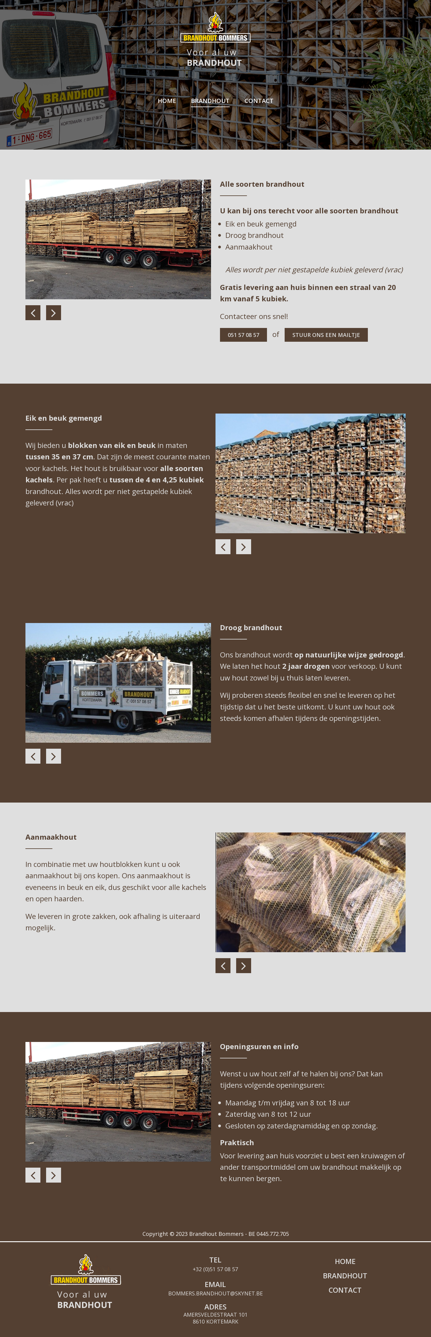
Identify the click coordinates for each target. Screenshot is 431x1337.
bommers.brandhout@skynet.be (215, 1278)
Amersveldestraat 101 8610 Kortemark (215, 1303)
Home (167, 101)
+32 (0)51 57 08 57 (215, 1254)
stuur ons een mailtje (331, 335)
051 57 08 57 (245, 335)
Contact (259, 101)
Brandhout (210, 101)
